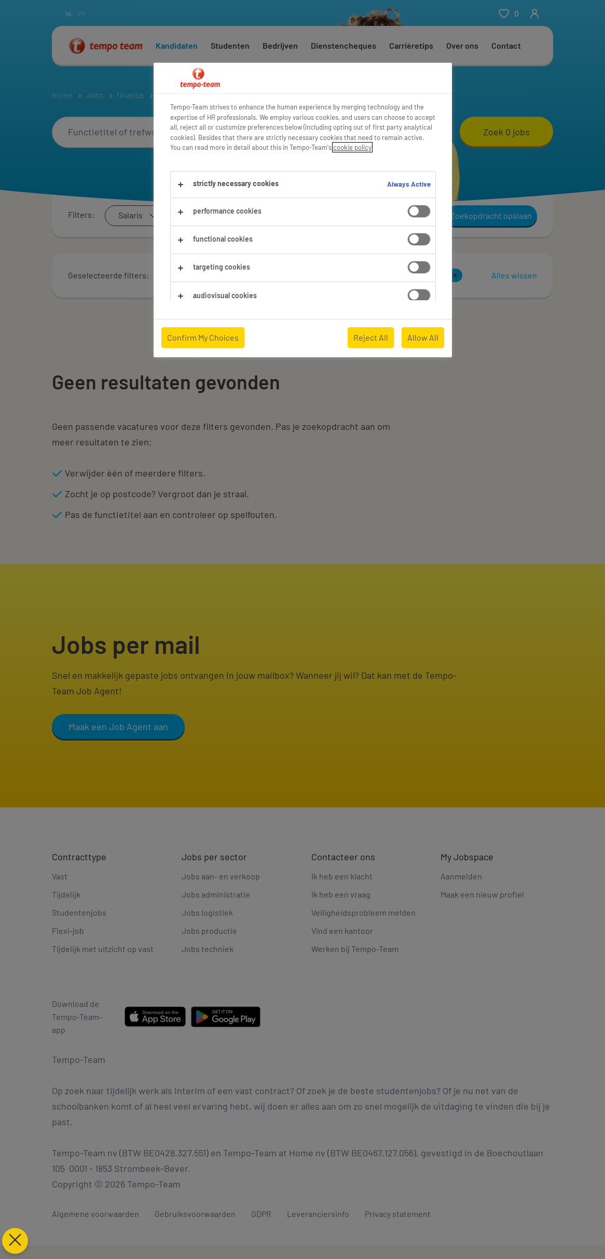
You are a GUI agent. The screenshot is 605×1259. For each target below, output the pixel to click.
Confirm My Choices (203, 337)
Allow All (422, 337)
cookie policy (352, 147)
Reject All (370, 337)
